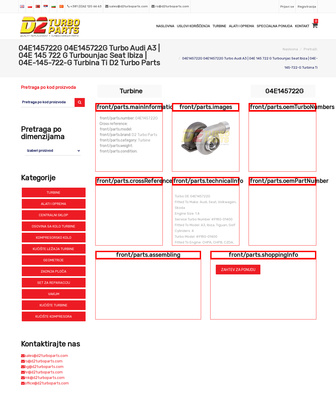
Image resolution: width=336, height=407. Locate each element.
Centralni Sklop (53, 215)
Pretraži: (311, 49)
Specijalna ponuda (274, 26)
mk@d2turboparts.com (43, 378)
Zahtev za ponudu (238, 270)
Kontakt (302, 26)
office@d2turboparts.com (45, 383)
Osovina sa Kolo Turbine (53, 226)
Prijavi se (287, 6)
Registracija (307, 6)
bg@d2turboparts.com (42, 367)
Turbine (219, 26)
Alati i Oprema (241, 26)
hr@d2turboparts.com (42, 372)
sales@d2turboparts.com (128, 6)
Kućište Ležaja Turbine (53, 249)
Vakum (53, 294)
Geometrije (53, 260)
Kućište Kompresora (53, 316)
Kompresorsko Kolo (53, 238)
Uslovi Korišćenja (193, 26)
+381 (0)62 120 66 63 (86, 6)
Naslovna (165, 26)
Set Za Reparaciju (53, 283)
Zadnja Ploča (53, 271)
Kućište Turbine (53, 305)
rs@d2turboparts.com (172, 6)
